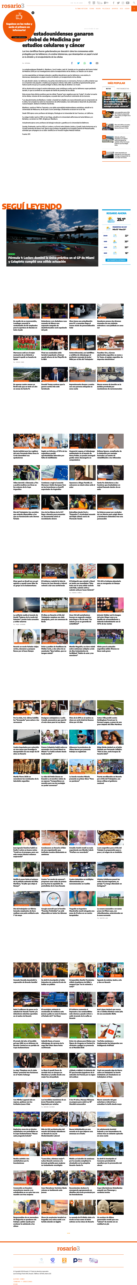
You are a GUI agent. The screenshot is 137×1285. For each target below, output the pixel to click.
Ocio (121, 9)
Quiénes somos (18, 1279)
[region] (68, 19)
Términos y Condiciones (22, 1282)
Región (98, 9)
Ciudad (91, 9)
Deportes (115, 9)
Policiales (106, 9)
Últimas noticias (81, 9)
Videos (127, 9)
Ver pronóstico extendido (116, 260)
